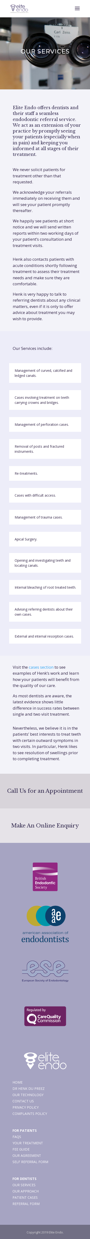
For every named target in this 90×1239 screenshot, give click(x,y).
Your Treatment (27, 1143)
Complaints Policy (29, 1113)
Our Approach (25, 1191)
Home (17, 1082)
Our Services (24, 1185)
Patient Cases (25, 1197)
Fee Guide (21, 1149)
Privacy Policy (25, 1107)
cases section (41, 667)
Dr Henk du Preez (28, 1088)
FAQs (16, 1136)
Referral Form (26, 1203)
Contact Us (23, 1101)
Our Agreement (26, 1155)
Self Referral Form (30, 1161)
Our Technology (27, 1094)
